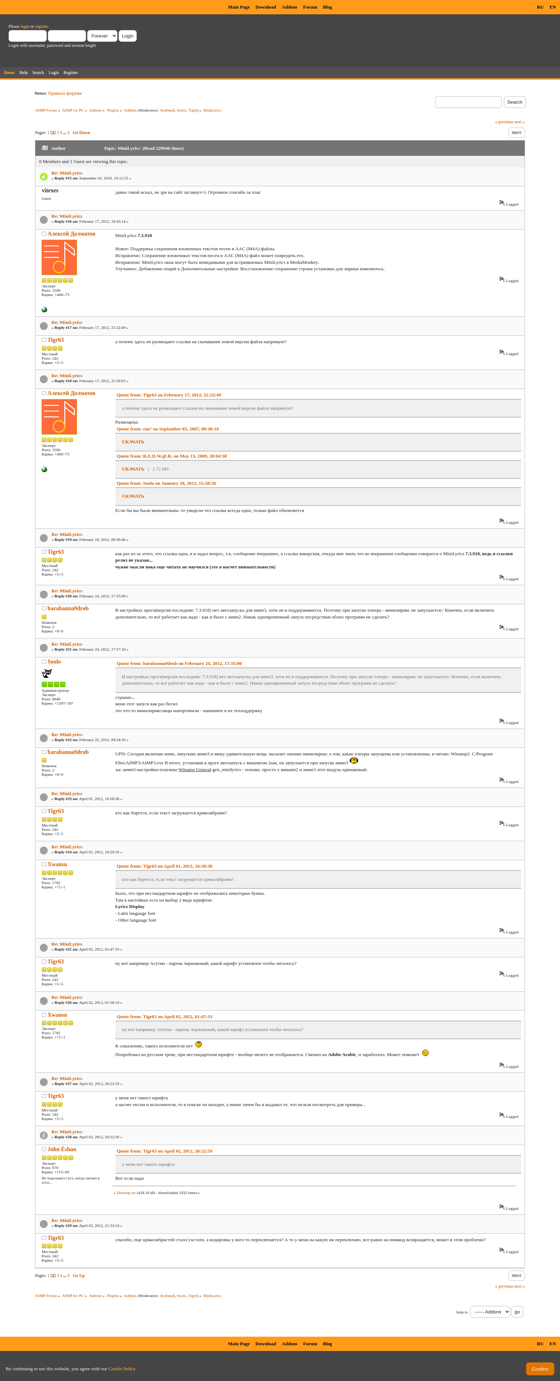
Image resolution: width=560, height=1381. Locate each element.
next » (519, 121)
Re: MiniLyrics (66, 173)
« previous (504, 121)
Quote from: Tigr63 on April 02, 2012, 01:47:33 (164, 1016)
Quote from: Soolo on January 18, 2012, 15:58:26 (166, 483)
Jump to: (462, 1312)
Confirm (540, 1369)
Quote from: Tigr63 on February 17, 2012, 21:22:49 (169, 395)
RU (540, 7)
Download (265, 7)
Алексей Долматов (71, 234)
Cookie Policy (122, 1368)
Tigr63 (56, 340)
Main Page (239, 7)
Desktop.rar (126, 1192)
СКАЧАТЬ (133, 441)
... (65, 132)
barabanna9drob (68, 608)
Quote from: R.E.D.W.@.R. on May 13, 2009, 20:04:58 (172, 456)
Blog (327, 7)
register (41, 26)
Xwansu (57, 864)
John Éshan (62, 1149)
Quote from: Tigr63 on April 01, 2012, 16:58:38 (164, 866)
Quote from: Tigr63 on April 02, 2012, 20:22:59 (164, 1151)
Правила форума (65, 93)
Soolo (181, 110)
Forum (310, 7)
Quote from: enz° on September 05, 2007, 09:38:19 (168, 428)
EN (552, 7)
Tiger (192, 110)
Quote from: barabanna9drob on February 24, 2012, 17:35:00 (179, 663)
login (25, 26)
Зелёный (167, 110)
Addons (290, 7)
